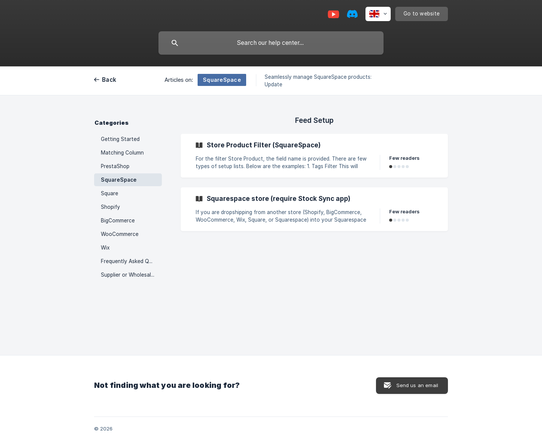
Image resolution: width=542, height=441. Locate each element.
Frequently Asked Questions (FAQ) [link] (131, 261)
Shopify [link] (110, 207)
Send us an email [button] (417, 385)
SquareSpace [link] (119, 180)
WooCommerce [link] (120, 234)
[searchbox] (271, 43)
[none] (378, 14)
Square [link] (109, 193)
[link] (314, 156)
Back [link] (109, 79)
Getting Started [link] (120, 139)
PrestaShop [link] (115, 166)
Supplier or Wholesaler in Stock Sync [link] (131, 275)
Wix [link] (105, 248)
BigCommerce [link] (118, 220)
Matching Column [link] (122, 153)
